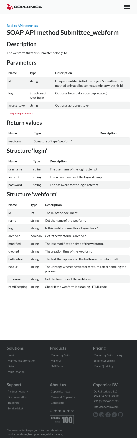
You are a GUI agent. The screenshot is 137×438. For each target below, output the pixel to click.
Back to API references (22, 25)
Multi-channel (16, 371)
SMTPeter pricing (104, 360)
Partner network (18, 391)
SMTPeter (57, 366)
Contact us (57, 402)
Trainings (13, 402)
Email (11, 355)
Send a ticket (15, 408)
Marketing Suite (60, 355)
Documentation (17, 397)
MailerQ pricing (103, 366)
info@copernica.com (106, 406)
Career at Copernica (63, 397)
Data (11, 366)
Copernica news (60, 391)
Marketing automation (21, 360)
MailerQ (56, 360)
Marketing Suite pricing (108, 355)
